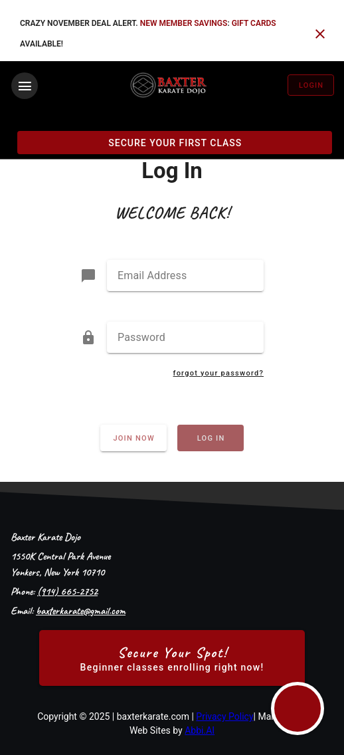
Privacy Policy (224, 716)
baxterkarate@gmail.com (81, 610)
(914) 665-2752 (67, 591)
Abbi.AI (200, 730)
